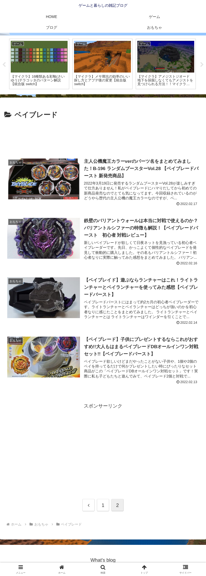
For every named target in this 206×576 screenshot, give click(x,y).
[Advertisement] (103, 136)
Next (202, 64)
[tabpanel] (39, 64)
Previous (4, 64)
